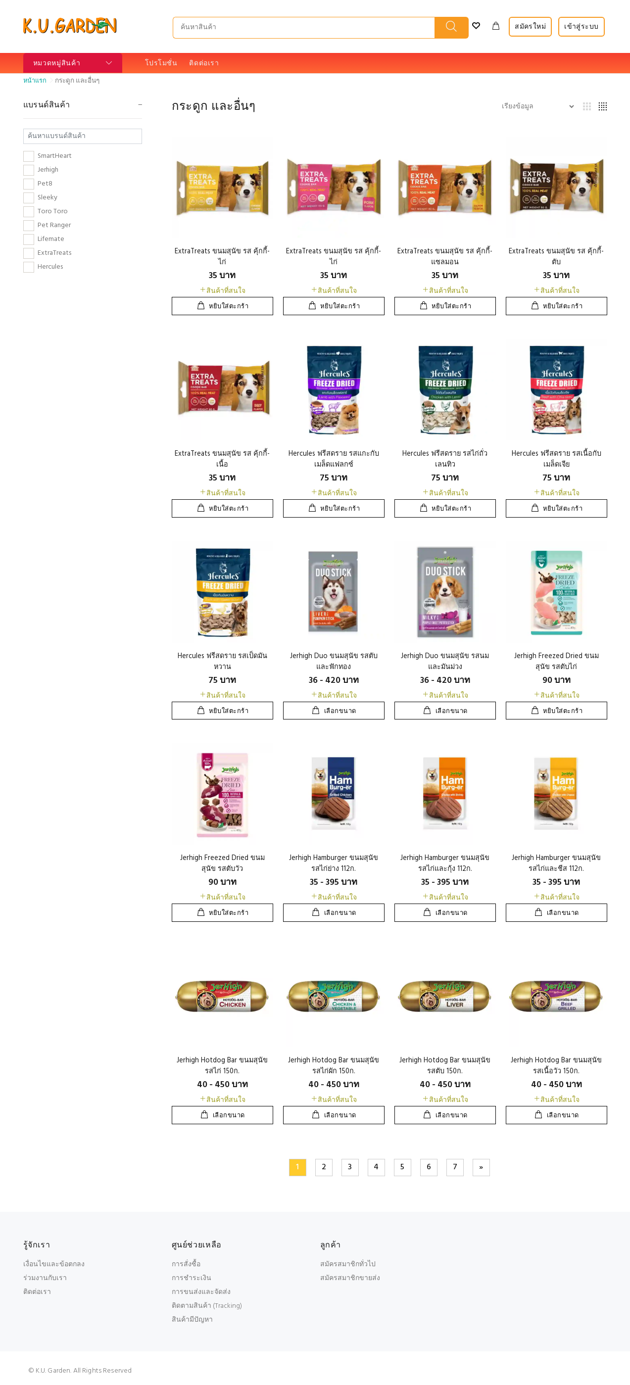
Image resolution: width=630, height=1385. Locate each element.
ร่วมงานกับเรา (45, 1278)
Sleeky (47, 197)
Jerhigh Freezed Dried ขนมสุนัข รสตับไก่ (556, 662)
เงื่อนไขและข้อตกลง (54, 1264)
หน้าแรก (35, 81)
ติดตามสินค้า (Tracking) (207, 1306)
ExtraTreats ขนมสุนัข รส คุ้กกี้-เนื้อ (222, 459)
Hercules (50, 267)
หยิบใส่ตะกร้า (228, 306)
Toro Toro (53, 211)
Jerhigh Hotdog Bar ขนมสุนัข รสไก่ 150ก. (222, 1066)
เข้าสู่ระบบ (581, 27)
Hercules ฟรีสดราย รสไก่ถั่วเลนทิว (444, 459)
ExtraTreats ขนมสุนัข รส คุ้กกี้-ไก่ (222, 257)
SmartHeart (55, 156)
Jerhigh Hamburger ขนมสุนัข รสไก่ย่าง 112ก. (333, 864)
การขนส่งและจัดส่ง (201, 1292)
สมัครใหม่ (530, 27)
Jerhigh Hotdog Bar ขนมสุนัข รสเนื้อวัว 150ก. (556, 1066)
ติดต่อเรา (204, 63)
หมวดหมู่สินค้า (57, 63)
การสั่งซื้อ (186, 1264)
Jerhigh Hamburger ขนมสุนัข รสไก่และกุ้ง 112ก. (444, 864)
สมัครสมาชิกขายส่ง (350, 1278)
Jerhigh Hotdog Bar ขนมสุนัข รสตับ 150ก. (444, 1066)
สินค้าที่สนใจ (222, 291)
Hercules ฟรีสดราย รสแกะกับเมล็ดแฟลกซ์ (334, 459)
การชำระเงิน (191, 1278)
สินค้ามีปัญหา (192, 1320)
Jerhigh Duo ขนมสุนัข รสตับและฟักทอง (334, 662)
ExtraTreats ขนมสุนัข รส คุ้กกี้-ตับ (556, 257)
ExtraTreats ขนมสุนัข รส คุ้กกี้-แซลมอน (444, 257)
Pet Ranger (54, 225)
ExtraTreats (54, 253)
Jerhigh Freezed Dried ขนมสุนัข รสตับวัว (222, 864)
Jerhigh (48, 170)
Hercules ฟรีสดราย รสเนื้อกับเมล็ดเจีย (556, 459)
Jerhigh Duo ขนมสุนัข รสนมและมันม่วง (445, 662)
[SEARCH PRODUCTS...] (304, 28)
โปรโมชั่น (161, 63)
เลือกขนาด (340, 711)
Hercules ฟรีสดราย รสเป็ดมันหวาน (222, 662)
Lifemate (51, 239)
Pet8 (45, 184)
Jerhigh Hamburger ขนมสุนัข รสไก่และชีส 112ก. (556, 864)
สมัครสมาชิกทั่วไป (348, 1264)
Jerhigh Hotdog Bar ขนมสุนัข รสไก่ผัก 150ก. (333, 1066)
